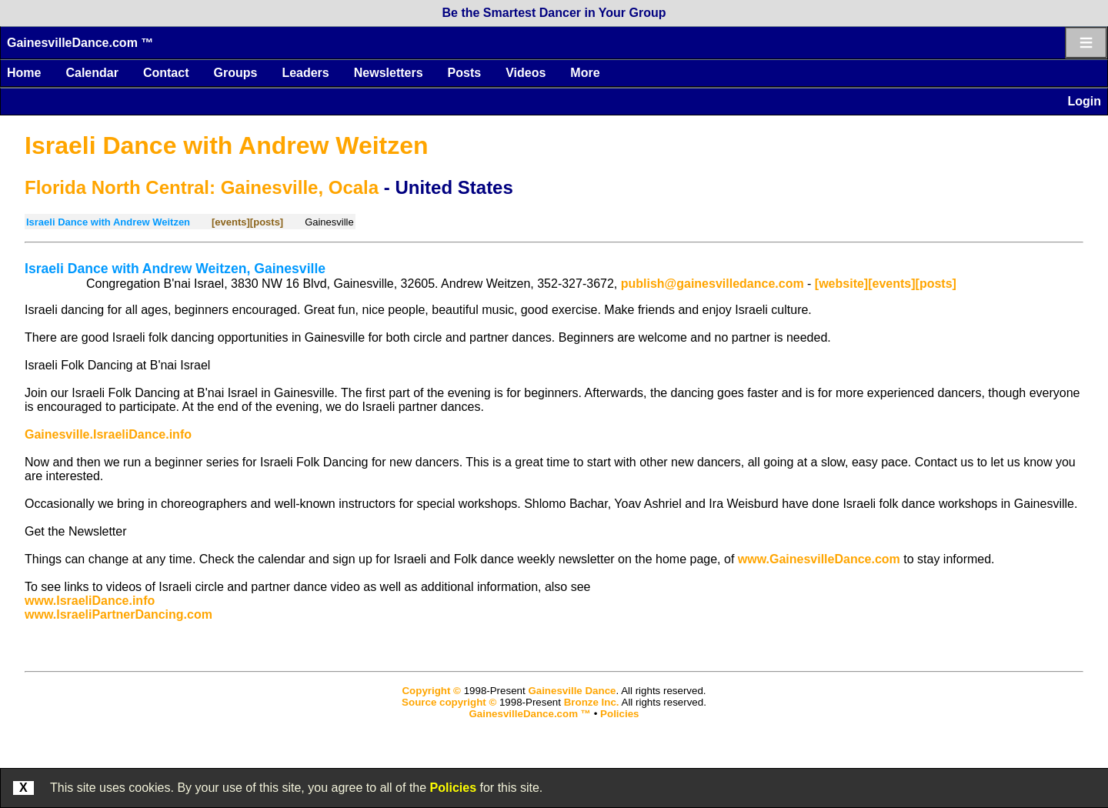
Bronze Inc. (591, 702)
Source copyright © (449, 702)
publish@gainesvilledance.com (712, 283)
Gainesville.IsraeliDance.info (108, 434)
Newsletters (388, 72)
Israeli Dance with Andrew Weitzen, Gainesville (175, 268)
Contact (166, 72)
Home (24, 72)
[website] (841, 283)
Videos (526, 72)
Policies (453, 787)
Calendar (91, 72)
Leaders (305, 72)
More (584, 72)
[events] (231, 222)
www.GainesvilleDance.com (819, 559)
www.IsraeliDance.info (90, 600)
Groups (235, 72)
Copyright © (431, 690)
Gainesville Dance (572, 690)
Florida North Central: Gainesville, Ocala (202, 187)
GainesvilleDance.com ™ (80, 42)
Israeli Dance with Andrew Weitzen (227, 145)
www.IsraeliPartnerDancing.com (118, 614)
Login (1084, 101)
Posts (465, 72)
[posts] (266, 222)
